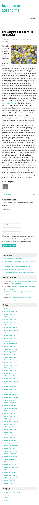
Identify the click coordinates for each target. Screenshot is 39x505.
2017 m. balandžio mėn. (11, 421)
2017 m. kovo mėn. (9, 424)
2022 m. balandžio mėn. (11, 330)
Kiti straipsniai (8, 495)
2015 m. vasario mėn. (10, 483)
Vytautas (6, 39)
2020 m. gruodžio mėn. (10, 368)
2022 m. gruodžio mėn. (10, 317)
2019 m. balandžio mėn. (11, 397)
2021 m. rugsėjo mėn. (10, 349)
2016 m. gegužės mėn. (10, 443)
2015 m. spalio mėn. (10, 462)
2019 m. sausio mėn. (10, 403)
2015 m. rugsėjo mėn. (10, 464)
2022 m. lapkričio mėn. (10, 319)
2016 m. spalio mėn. (10, 432)
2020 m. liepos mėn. (10, 378)
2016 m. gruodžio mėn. (10, 427)
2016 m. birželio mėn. (10, 440)
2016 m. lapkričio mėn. (10, 429)
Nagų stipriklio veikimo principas (13, 258)
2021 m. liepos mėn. (10, 354)
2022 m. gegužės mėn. (10, 327)
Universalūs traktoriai (16, 284)
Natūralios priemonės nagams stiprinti (15, 269)
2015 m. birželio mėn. (10, 472)
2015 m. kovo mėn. (9, 480)
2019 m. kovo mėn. (9, 400)
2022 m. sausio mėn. (10, 338)
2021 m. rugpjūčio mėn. (11, 352)
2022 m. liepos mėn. (10, 322)
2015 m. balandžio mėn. (11, 478)
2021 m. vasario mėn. (10, 365)
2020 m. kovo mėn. (9, 384)
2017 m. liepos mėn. (10, 416)
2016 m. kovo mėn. (9, 448)
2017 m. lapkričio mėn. (10, 411)
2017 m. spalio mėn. (10, 413)
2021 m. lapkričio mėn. (10, 343)
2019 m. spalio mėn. (10, 392)
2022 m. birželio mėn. (10, 325)
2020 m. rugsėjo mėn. (10, 373)
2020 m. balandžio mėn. (11, 381)
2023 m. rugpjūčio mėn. (11, 311)
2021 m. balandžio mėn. (11, 360)
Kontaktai (33, 19)
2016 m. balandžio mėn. (11, 445)
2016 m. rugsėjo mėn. (10, 435)
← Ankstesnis (6, 194)
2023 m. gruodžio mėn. (10, 309)
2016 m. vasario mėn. (10, 451)
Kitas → (34, 194)
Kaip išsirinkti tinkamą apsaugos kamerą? (24, 281)
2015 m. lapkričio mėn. (10, 459)
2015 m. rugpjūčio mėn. (11, 467)
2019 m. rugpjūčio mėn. (11, 394)
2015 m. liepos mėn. (10, 470)
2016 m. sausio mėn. (10, 454)
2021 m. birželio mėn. (10, 357)
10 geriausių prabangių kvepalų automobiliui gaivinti (19, 272)
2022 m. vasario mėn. (10, 335)
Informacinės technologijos (12, 492)
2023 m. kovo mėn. (9, 314)
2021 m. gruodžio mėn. (10, 341)
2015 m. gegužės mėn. (10, 475)
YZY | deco (29, 125)
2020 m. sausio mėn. (10, 386)
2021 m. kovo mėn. (9, 362)
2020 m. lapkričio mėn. (10, 370)
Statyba (6, 497)
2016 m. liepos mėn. (10, 437)
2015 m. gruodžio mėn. (10, 456)
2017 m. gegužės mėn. (10, 419)
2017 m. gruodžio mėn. (10, 408)
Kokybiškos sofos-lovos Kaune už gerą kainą (17, 266)
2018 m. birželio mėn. (10, 405)
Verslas (6, 500)
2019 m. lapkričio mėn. (10, 389)
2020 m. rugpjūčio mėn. (11, 376)
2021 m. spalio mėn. (10, 346)
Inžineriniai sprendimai (11, 7)
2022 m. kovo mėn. (9, 333)
